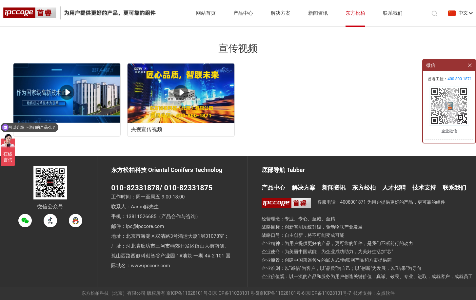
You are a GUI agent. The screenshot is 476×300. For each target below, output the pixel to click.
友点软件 (385, 293)
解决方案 (280, 13)
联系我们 (393, 13)
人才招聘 (394, 187)
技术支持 (424, 187)
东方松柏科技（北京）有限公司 (113, 293)
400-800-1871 (459, 79)
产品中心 (243, 13)
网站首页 (206, 13)
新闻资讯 (318, 13)
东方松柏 (355, 13)
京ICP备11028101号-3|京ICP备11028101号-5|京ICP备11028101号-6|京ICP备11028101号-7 (258, 293)
